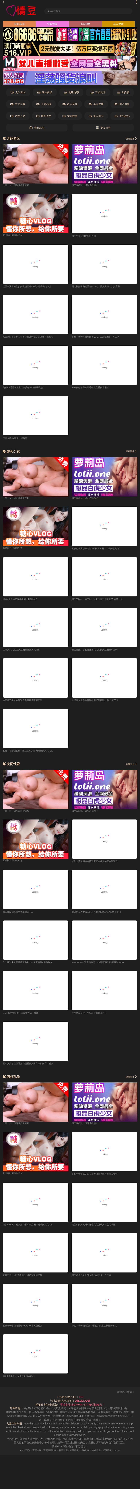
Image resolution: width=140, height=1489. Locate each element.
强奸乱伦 (37, 128)
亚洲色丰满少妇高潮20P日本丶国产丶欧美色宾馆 (99, 550)
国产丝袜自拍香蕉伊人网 (86, 236)
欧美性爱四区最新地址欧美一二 (20, 914)
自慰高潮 (19, 24)
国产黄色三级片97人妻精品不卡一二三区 (95, 1279)
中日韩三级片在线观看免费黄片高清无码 (26, 702)
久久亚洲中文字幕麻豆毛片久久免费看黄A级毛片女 (32, 965)
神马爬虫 (75, 1454)
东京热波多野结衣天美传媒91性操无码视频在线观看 (32, 338)
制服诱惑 (71, 93)
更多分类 (103, 128)
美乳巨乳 (122, 116)
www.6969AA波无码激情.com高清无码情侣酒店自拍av (102, 965)
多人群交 (96, 116)
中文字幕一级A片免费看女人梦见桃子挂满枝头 (98, 1330)
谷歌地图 (62, 1454)
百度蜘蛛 (32, 1454)
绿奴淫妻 (52, 24)
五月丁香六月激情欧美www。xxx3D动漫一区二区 (100, 338)
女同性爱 (70, 116)
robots (123, 1454)
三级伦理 (98, 93)
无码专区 (18, 93)
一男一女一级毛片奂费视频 (18, 186)
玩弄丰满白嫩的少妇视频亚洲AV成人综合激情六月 (31, 287)
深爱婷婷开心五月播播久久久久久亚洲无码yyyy (98, 651)
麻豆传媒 (44, 93)
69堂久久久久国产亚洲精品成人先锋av (24, 651)
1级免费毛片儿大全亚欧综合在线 (21, 1380)
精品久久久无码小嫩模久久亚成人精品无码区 (97, 1228)
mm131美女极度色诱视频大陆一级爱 (23, 1016)
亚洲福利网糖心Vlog (14, 235)
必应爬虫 (112, 1454)
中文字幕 (17, 105)
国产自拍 (122, 105)
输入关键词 (55, 11)
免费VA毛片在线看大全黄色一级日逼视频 (26, 389)
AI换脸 (123, 93)
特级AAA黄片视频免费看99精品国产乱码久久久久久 (32, 1228)
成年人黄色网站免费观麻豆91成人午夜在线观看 (99, 864)
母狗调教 (85, 24)
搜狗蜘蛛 (87, 1454)
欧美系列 (70, 105)
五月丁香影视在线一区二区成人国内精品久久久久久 (32, 753)
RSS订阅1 (19, 1454)
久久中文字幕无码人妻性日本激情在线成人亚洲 (98, 1177)
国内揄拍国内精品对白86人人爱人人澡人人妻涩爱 (100, 287)
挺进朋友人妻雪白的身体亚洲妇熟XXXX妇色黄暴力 (100, 914)
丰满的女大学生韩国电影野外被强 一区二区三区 (99, 702)
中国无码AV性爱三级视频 (17, 439)
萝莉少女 (43, 116)
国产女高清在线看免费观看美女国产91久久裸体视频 (32, 1067)
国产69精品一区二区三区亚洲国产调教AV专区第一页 (101, 601)
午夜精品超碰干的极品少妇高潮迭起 (92, 1016)
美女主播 (96, 105)
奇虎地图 (100, 1454)
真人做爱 (118, 24)
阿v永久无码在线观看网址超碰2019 (23, 601)
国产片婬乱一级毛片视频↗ (87, 186)
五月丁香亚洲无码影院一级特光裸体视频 (26, 1279)
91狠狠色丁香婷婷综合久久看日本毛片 (93, 389)
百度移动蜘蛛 (47, 1454)
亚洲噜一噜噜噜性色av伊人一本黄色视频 (26, 1330)
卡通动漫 (43, 105)
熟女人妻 (17, 116)
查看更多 (130, 139)
